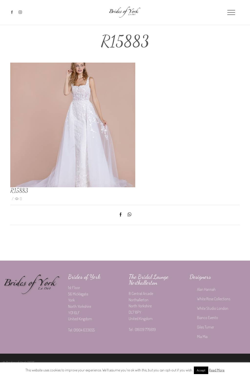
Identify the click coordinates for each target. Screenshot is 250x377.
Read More (217, 370)
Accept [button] (201, 370)
